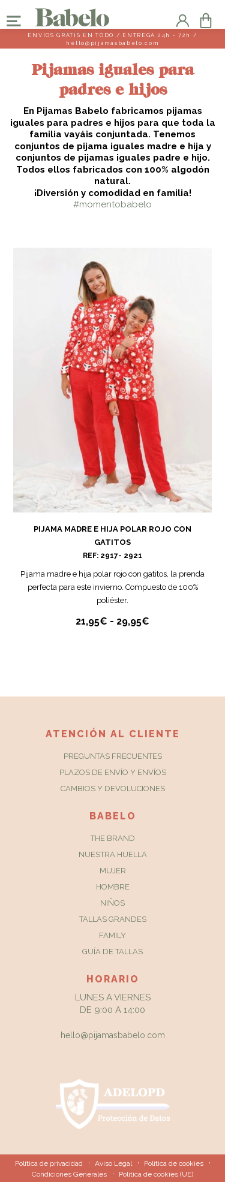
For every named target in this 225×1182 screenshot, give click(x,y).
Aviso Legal (113, 1163)
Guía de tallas (112, 951)
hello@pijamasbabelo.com (113, 1035)
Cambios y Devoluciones (113, 788)
